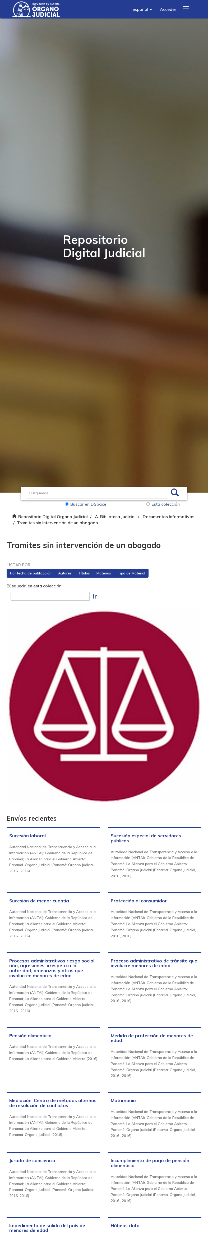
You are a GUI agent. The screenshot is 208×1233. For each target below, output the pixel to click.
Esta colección (163, 504)
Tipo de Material (131, 573)
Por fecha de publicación (31, 573)
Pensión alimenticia (30, 1035)
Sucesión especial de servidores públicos (146, 838)
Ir (95, 596)
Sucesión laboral (27, 835)
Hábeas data (125, 1225)
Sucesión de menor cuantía (39, 900)
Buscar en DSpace (85, 504)
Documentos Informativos (168, 516)
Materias (103, 573)
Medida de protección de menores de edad (152, 1038)
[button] (142, 9)
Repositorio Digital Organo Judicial (53, 516)
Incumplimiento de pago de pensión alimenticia (150, 1163)
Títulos (84, 573)
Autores (65, 573)
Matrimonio (123, 1100)
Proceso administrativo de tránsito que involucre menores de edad (154, 963)
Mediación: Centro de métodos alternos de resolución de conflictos (52, 1103)
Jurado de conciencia (32, 1160)
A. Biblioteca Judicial (115, 516)
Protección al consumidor (139, 900)
